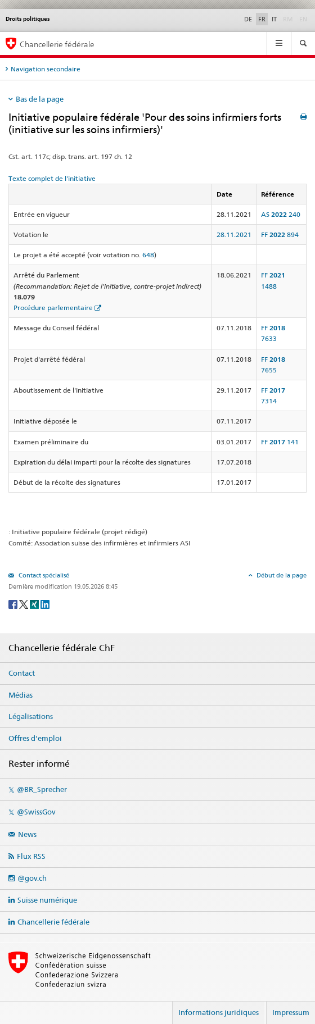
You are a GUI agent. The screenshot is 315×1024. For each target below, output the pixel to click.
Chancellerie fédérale (53, 921)
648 (148, 255)
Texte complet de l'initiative (52, 178)
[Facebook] (13, 603)
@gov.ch (32, 877)
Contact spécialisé (43, 575)
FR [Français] (262, 19)
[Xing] (35, 603)
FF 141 (280, 442)
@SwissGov (36, 811)
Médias (20, 694)
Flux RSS (31, 856)
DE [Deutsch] (248, 19)
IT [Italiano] (274, 19)
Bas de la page (40, 98)
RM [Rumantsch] (288, 19)
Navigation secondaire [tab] (45, 69)
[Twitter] (24, 603)
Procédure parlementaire (53, 307)
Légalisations (30, 716)
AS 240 (280, 214)
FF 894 (280, 234)
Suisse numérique (47, 899)
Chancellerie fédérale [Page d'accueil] (57, 44)
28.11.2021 (234, 234)
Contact (21, 672)
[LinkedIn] (45, 603)
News (27, 834)
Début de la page (281, 575)
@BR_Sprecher (42, 789)
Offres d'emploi (35, 738)
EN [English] (303, 19)
